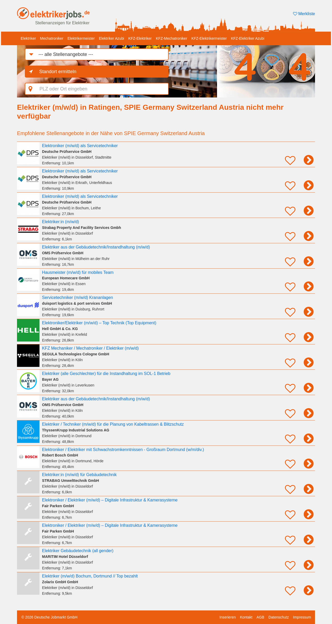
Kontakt (246, 617)
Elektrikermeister (81, 38)
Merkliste (304, 13)
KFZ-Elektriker (140, 38)
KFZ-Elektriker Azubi (247, 38)
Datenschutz (278, 617)
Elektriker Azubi (111, 38)
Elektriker (28, 38)
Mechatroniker (51, 38)
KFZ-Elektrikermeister (209, 38)
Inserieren (228, 617)
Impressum (302, 617)
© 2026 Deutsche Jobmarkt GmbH (49, 617)
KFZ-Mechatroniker (171, 38)
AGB (260, 617)
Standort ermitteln (57, 71)
